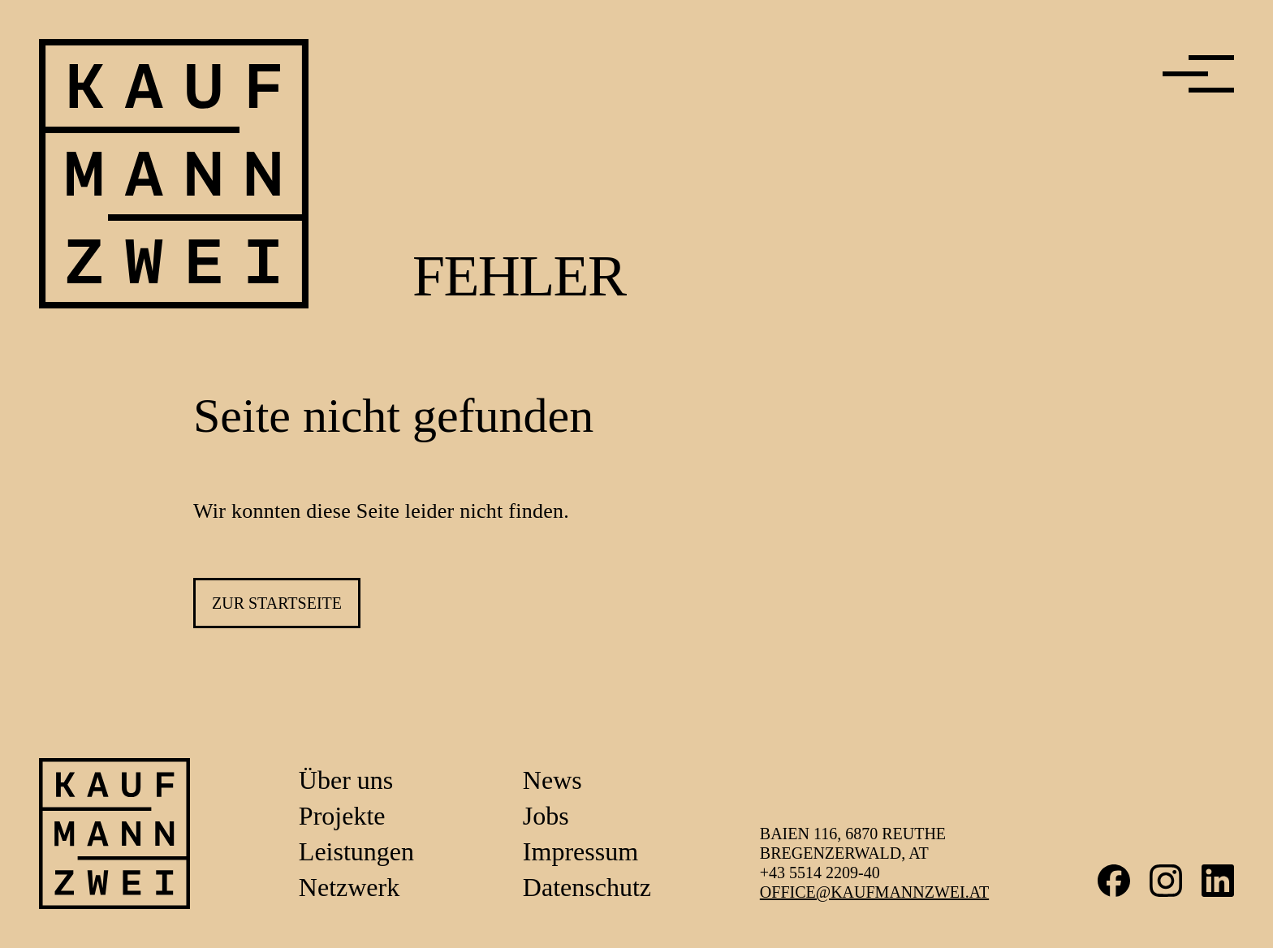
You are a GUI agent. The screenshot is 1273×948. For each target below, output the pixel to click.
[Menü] (1198, 74)
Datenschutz (587, 887)
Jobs (546, 815)
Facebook (1114, 880)
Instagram (1166, 880)
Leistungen (356, 851)
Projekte (342, 815)
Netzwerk (349, 887)
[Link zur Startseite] (114, 833)
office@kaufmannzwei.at (874, 892)
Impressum (580, 851)
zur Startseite (277, 603)
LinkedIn (1218, 880)
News (552, 780)
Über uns (346, 780)
